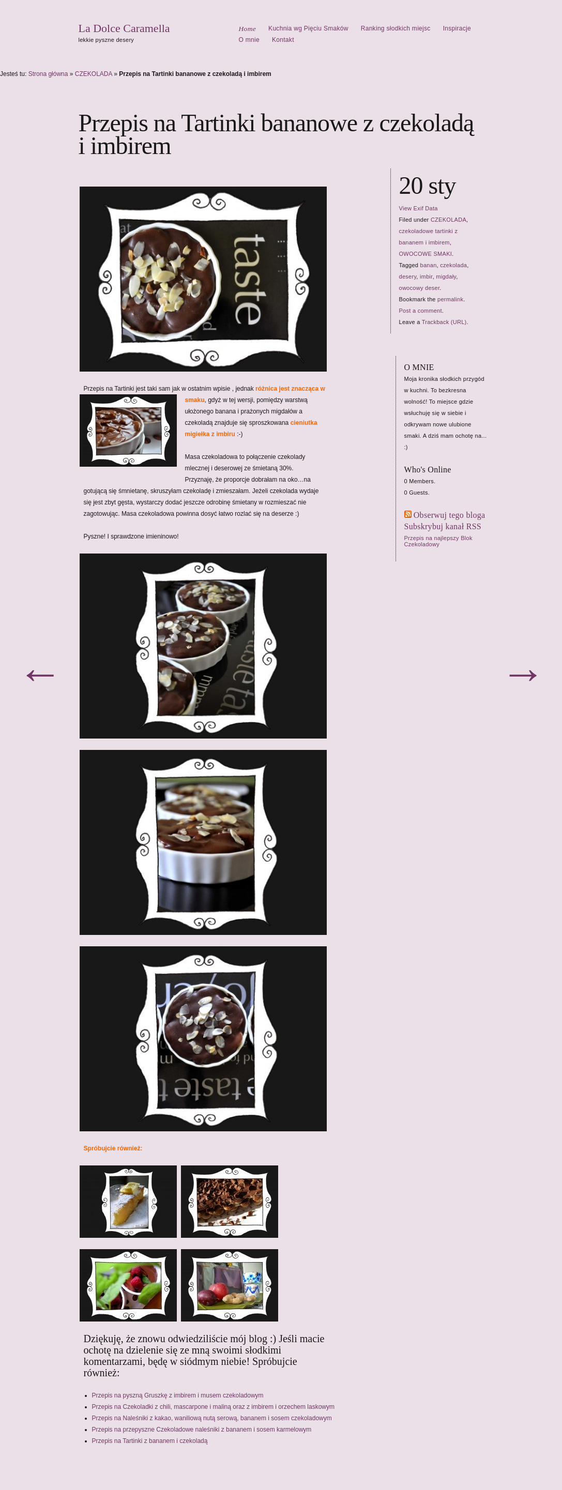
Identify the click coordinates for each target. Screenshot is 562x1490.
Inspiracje (457, 28)
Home (247, 29)
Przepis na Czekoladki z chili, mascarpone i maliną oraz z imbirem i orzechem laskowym (213, 1406)
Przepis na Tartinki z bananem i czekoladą (150, 1441)
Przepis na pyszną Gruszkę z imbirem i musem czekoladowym (178, 1395)
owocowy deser (419, 288)
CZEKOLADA (93, 74)
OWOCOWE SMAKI (425, 254)
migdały (446, 276)
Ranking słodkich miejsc (396, 28)
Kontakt (283, 39)
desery (408, 276)
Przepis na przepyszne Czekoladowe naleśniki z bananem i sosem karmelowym (202, 1429)
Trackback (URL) (444, 322)
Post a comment (420, 311)
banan (428, 265)
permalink (450, 299)
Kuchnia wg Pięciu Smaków (308, 28)
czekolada (453, 265)
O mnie (249, 39)
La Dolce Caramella (124, 28)
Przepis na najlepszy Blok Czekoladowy (438, 541)
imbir (426, 276)
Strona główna (48, 74)
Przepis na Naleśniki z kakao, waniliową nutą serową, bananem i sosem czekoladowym (212, 1418)
